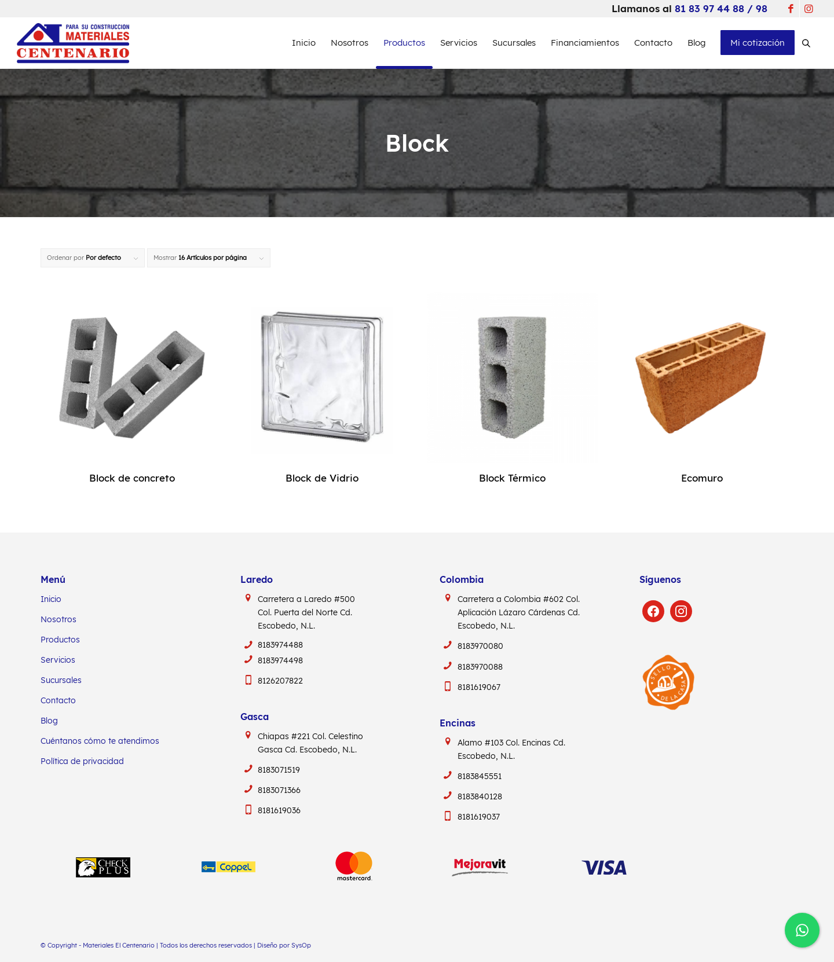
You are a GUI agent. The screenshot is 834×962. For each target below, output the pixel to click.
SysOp (301, 945)
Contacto (58, 700)
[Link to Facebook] (790, 8)
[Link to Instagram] (808, 8)
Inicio (51, 599)
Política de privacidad (82, 761)
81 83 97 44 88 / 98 (721, 8)
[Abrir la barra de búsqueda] (806, 42)
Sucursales (61, 680)
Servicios (58, 660)
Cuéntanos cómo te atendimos (100, 741)
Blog (49, 720)
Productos (60, 639)
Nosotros (58, 619)
